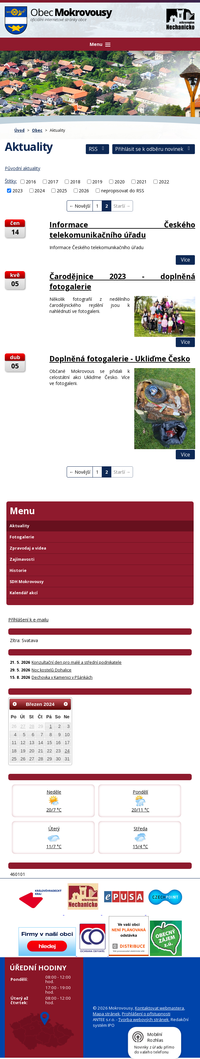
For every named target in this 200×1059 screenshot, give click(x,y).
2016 (31, 182)
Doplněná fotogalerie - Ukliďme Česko (119, 358)
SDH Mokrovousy (27, 581)
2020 (120, 182)
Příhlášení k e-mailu (28, 620)
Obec (37, 130)
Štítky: (11, 181)
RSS (97, 149)
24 (67, 750)
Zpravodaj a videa (28, 548)
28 (31, 726)
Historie (18, 570)
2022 (164, 182)
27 (22, 726)
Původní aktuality (22, 168)
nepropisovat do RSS (122, 191)
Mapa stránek (106, 1014)
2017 (53, 182)
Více (185, 259)
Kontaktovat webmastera (159, 1008)
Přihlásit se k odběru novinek (153, 149)
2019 (97, 182)
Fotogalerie (22, 537)
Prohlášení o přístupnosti (146, 1014)
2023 (17, 191)
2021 (142, 182)
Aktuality (19, 526)
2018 (75, 182)
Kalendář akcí (24, 593)
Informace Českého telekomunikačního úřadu (122, 229)
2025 (62, 191)
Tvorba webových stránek (143, 1019)
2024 (39, 191)
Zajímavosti (22, 559)
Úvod (19, 130)
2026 (84, 191)
